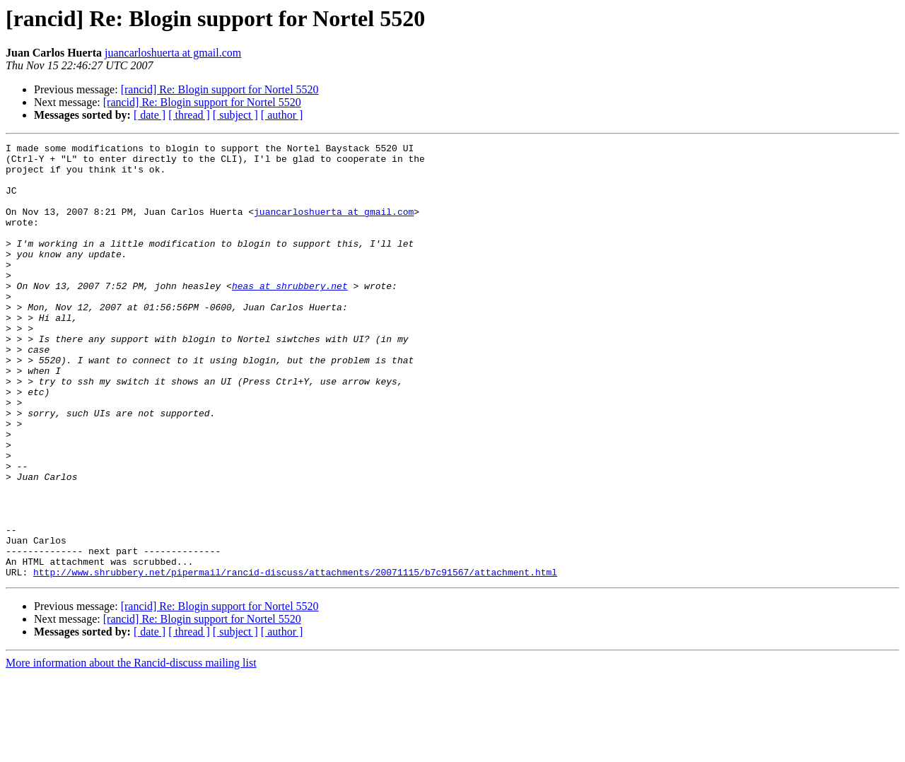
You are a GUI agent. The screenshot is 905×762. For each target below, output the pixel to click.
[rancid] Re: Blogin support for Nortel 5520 (220, 89)
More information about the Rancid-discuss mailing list (131, 750)
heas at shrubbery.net (290, 315)
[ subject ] (235, 115)
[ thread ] (189, 115)
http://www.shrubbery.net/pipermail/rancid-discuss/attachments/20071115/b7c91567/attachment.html (295, 658)
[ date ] (149, 115)
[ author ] (282, 115)
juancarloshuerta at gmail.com (173, 53)
